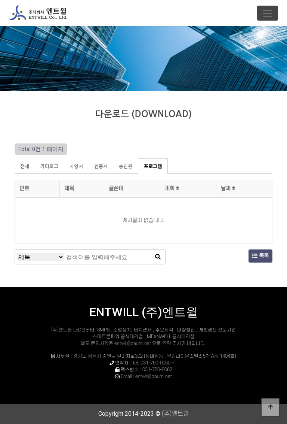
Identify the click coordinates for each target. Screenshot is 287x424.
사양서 (76, 166)
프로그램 (153, 166)
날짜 (228, 188)
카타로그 (49, 166)
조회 (172, 188)
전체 (24, 166)
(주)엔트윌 (62, 330)
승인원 (125, 166)
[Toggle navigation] (267, 13)
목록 (260, 256)
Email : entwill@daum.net (146, 376)
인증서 (101, 166)
